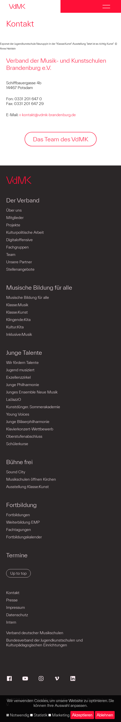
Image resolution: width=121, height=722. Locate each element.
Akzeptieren (82, 715)
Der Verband (22, 200)
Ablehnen (105, 715)
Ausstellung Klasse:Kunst (27, 486)
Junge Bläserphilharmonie (27, 421)
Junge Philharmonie (22, 384)
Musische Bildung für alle (39, 287)
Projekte (13, 225)
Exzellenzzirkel (18, 377)
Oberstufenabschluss (24, 436)
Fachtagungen (18, 529)
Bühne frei (19, 462)
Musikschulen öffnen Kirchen (31, 479)
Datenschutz (17, 615)
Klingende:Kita (18, 319)
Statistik (38, 715)
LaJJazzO (13, 399)
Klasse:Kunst (17, 312)
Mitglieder (15, 217)
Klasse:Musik (17, 305)
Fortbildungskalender (24, 537)
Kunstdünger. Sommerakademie (33, 407)
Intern (11, 622)
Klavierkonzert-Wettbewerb (29, 429)
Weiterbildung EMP (23, 522)
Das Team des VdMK (60, 139)
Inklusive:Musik (19, 334)
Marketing (58, 715)
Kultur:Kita (15, 327)
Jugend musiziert (20, 370)
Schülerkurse (17, 444)
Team (10, 254)
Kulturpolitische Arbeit (25, 232)
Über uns (14, 210)
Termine (17, 555)
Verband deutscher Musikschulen (34, 633)
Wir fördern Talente (22, 362)
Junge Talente (24, 352)
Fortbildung (21, 504)
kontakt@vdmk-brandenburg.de (49, 115)
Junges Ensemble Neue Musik (32, 392)
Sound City (15, 472)
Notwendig (17, 715)
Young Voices (17, 414)
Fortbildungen (18, 515)
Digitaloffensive (19, 240)
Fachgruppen (17, 247)
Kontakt (12, 592)
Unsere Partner (19, 262)
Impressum (15, 607)
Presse (12, 600)
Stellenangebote (20, 269)
